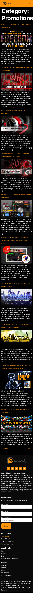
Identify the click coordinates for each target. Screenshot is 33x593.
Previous (4, 448)
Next (30, 448)
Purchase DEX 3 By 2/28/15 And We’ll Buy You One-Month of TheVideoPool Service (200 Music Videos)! (16, 240)
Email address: (16, 519)
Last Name (4, 511)
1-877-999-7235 (6, 536)
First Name (4, 504)
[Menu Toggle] (29, 3)
